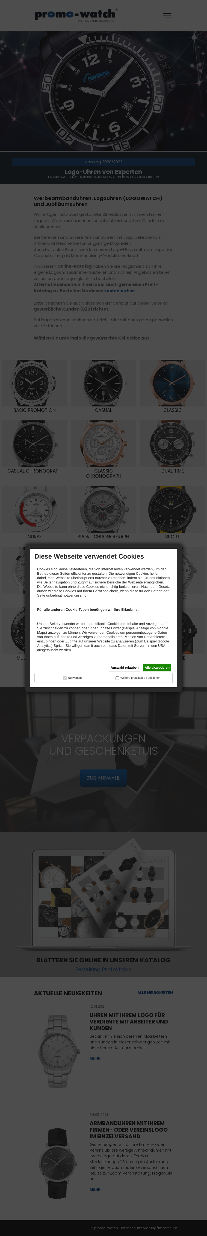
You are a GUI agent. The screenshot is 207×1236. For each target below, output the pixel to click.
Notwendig (75, 678)
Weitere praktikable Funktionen (140, 678)
